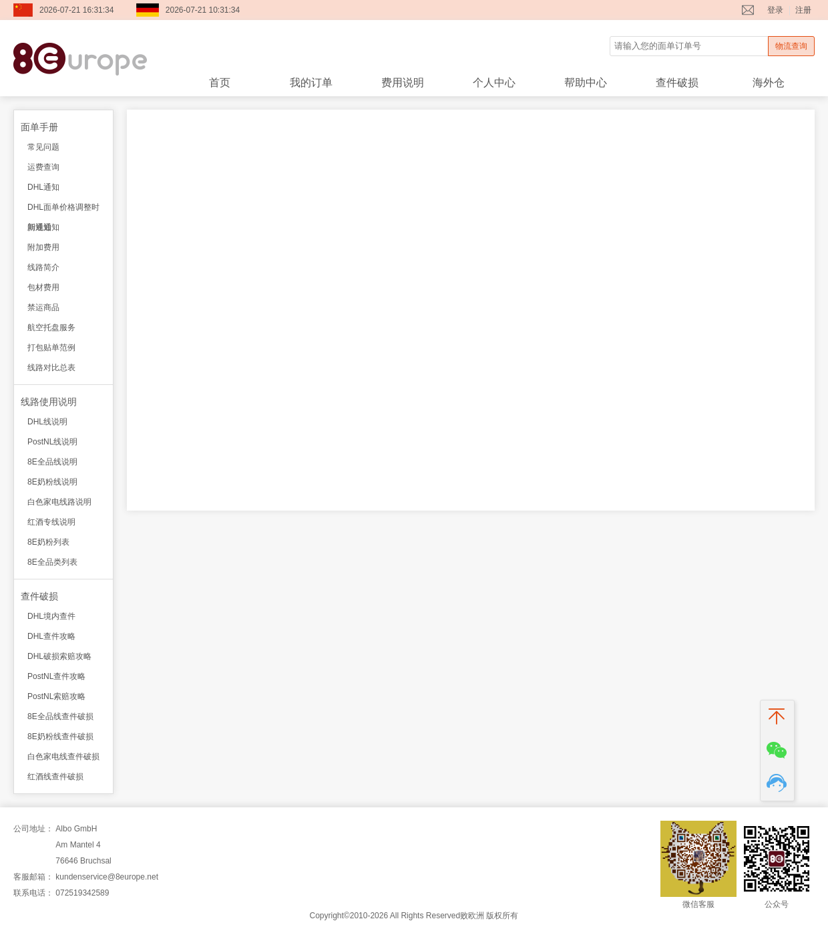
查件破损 (677, 82)
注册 (803, 10)
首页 (219, 82)
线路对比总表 (51, 367)
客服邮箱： (33, 877)
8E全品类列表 (52, 562)
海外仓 (769, 82)
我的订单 (311, 82)
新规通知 (43, 227)
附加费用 (43, 247)
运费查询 (43, 167)
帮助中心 (585, 82)
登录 (775, 10)
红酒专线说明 (51, 522)
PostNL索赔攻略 (56, 696)
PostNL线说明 (52, 441)
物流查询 (791, 46)
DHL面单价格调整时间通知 (63, 210)
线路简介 (43, 267)
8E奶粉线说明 (52, 482)
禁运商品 (43, 307)
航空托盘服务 (51, 327)
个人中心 (494, 82)
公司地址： (33, 828)
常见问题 (43, 147)
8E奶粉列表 (48, 542)
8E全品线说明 (52, 461)
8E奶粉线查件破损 (60, 736)
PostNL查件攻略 (56, 676)
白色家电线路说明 (59, 502)
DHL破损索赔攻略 (59, 656)
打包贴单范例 (51, 347)
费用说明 (402, 82)
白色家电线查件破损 (63, 756)
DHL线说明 (47, 421)
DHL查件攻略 (51, 636)
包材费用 (43, 287)
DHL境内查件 (51, 616)
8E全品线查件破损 (60, 716)
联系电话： (33, 893)
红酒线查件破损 (55, 776)
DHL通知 (43, 187)
